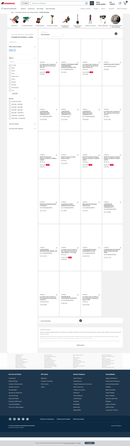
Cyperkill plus (18, 365)
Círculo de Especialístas (112, 392)
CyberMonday (77, 407)
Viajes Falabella (110, 401)
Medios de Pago (13, 390)
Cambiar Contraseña (47, 390)
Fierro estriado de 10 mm (49, 371)
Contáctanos (12, 387)
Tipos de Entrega (50, 8)
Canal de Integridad (14, 413)
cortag (11, 50)
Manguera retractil (19, 363)
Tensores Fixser (19, 366)
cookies (79, 443)
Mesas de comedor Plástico (21, 375)
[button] (62, 3)
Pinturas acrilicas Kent (20, 374)
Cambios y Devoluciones (15, 392)
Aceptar (89, 443)
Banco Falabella (110, 404)
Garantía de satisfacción (15, 401)
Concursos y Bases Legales (16, 416)
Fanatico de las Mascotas (113, 390)
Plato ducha (75, 367)
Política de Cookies (78, 427)
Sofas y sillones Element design (50, 374)
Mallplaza (108, 410)
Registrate (44, 387)
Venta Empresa (77, 390)
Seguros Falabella (110, 398)
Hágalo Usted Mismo (111, 387)
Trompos (75, 375)
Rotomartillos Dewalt (106, 370)
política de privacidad (69, 443)
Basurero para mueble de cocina (22, 367)
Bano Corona (75, 373)
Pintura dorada (47, 366)
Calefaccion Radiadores (106, 363)
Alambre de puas (76, 371)
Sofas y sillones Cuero (106, 373)
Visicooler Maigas (19, 373)
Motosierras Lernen (19, 369)
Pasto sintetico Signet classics (79, 370)
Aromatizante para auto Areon (108, 369)
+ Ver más (14, 93)
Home (12, 12)
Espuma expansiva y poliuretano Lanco (108, 371)
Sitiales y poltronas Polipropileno (108, 365)
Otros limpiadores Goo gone (78, 374)
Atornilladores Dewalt (20, 371)
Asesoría (23, 8)
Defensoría (76, 401)
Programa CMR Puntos (15, 410)
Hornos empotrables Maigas (50, 365)
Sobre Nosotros (77, 387)
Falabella (108, 395)
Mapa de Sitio (77, 418)
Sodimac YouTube (111, 413)
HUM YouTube (110, 416)
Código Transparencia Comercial (82, 392)
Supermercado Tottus (112, 407)
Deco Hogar (40, 8)
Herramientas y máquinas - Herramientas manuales (26, 12)
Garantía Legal (13, 398)
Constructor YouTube (112, 418)
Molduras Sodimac (48, 363)
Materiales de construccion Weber (50, 369)
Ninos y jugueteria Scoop (78, 363)
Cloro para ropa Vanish (49, 370)
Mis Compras (44, 392)
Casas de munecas (47, 375)
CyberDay (76, 410)
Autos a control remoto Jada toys (108, 375)
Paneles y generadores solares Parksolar (50, 373)
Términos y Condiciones (47, 427)
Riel (74, 365)
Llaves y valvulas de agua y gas (21, 370)
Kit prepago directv (48, 367)
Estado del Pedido (14, 407)
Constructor (31, 8)
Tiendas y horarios (14, 395)
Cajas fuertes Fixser (77, 369)
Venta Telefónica (78, 404)
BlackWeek (76, 413)
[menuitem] (84, 8)
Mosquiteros (104, 374)
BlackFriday (76, 416)
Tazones (103, 366)
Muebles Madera (76, 366)
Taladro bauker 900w (106, 367)
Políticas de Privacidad (63, 427)
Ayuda (43, 395)
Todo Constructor (78, 395)
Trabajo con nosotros (79, 398)
